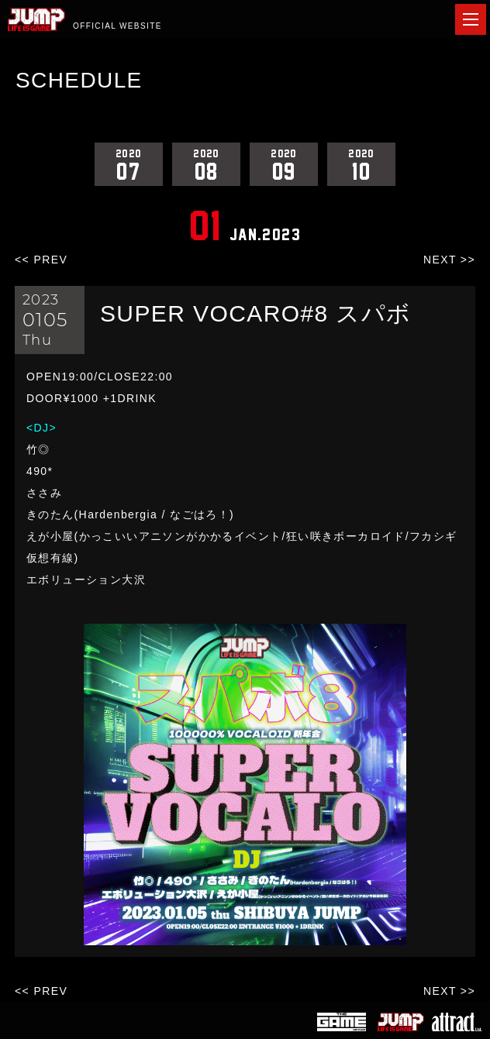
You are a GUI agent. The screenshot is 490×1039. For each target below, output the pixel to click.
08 (206, 164)
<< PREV (41, 259)
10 (361, 164)
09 (284, 164)
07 (129, 164)
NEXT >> (449, 259)
